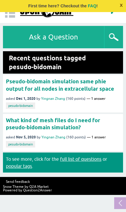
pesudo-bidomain (20, 105)
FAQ (92, 6)
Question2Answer (37, 190)
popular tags (19, 166)
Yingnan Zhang (53, 99)
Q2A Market (39, 187)
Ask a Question (53, 37)
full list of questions (80, 159)
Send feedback (18, 181)
